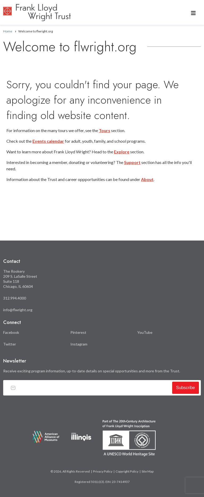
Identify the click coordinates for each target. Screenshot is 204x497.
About (147, 179)
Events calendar (48, 141)
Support (132, 162)
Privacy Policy (102, 471)
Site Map (148, 471)
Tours (104, 130)
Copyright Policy (127, 471)
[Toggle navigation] (193, 12)
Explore (121, 151)
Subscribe (185, 387)
